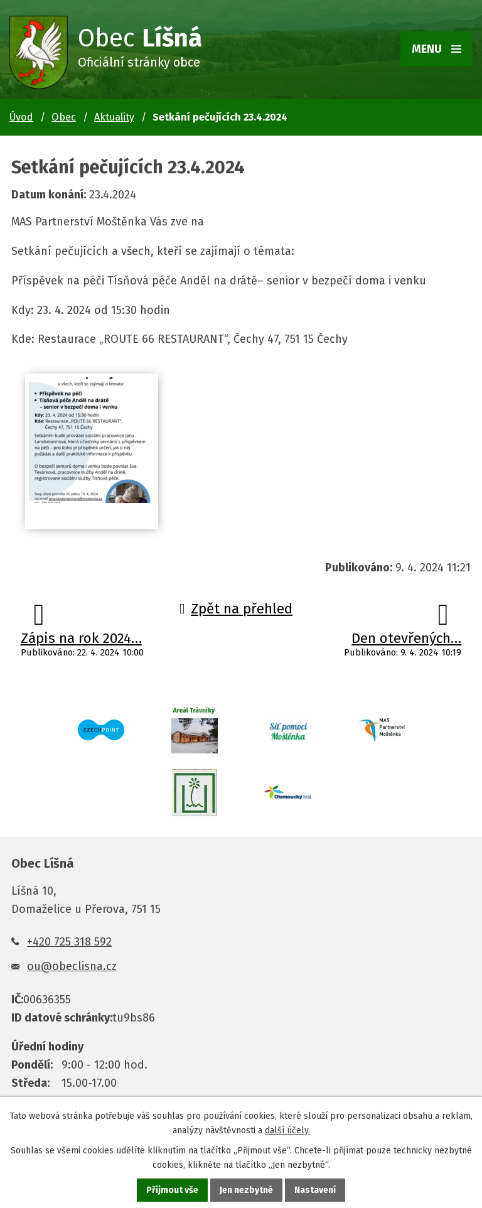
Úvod (21, 117)
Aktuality (114, 117)
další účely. (287, 1130)
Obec (63, 117)
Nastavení (315, 1190)
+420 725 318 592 (69, 942)
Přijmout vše (172, 1190)
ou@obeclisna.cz (72, 966)
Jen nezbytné (246, 1190)
